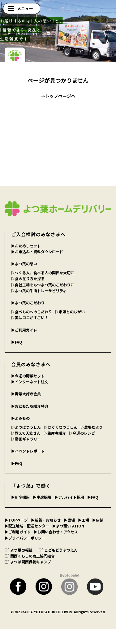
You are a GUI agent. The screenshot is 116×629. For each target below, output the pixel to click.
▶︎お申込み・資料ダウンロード (37, 251)
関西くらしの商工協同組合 (30, 555)
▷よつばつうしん (26, 427)
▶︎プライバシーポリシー (25, 537)
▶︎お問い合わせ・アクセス (56, 531)
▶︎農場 (69, 520)
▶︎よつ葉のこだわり (28, 302)
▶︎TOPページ (16, 520)
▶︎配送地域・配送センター (27, 525)
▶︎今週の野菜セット (28, 375)
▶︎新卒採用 (20, 497)
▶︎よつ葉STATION (68, 525)
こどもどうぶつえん (58, 550)
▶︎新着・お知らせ (46, 520)
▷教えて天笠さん (26, 433)
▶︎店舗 (97, 520)
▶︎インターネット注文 (29, 381)
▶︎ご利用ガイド (24, 329)
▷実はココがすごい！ (29, 317)
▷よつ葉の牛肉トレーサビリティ (39, 290)
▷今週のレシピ (82, 433)
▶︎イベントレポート (28, 450)
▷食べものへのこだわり (31, 311)
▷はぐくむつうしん (60, 427)
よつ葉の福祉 (18, 550)
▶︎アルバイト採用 (69, 497)
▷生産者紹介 (55, 433)
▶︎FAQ (16, 342)
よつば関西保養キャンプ (28, 561)
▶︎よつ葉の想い (24, 263)
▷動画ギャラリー (26, 438)
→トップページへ (58, 96)
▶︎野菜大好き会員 (26, 393)
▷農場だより (91, 427)
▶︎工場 (83, 520)
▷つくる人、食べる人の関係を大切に (42, 272)
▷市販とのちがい (70, 311)
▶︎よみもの (20, 418)
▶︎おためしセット (26, 245)
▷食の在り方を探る (28, 278)
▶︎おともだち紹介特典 (29, 406)
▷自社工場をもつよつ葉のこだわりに (42, 284)
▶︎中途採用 (42, 497)
